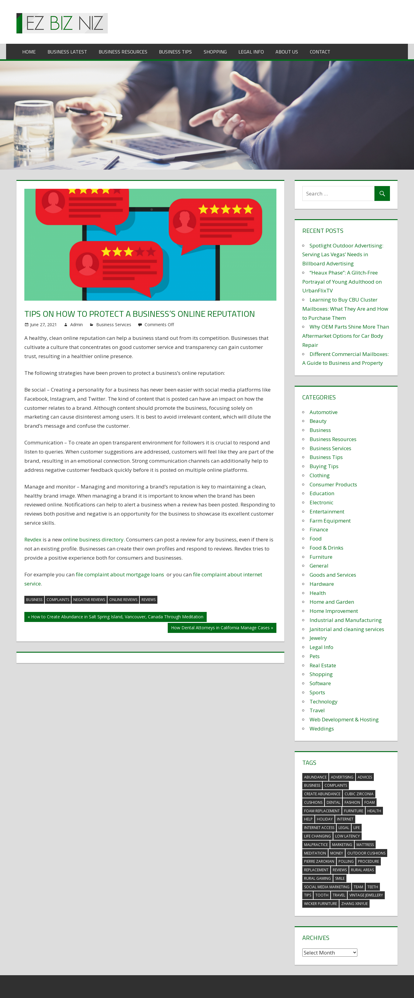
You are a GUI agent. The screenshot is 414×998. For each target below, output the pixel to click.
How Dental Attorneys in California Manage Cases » (222, 627)
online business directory (93, 539)
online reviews (123, 599)
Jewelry (318, 637)
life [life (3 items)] (356, 827)
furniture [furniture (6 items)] (353, 810)
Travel (317, 710)
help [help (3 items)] (308, 819)
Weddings (322, 728)
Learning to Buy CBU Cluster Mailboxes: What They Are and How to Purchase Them (345, 308)
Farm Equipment (330, 520)
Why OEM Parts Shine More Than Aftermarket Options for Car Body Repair (345, 335)
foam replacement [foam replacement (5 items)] (322, 810)
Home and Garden (332, 601)
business (34, 599)
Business (320, 429)
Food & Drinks (326, 547)
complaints (58, 599)
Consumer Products (333, 484)
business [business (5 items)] (312, 785)
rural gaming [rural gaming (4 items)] (317, 878)
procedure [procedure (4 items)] (368, 861)
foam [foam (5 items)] (369, 802)
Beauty (318, 420)
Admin (76, 324)
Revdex (32, 539)
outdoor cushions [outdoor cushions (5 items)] (366, 853)
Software (320, 683)
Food (316, 538)
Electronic (321, 502)
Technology (324, 701)
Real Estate (323, 665)
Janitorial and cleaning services (347, 629)
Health (318, 592)
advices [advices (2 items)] (365, 777)
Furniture (321, 556)
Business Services (113, 324)
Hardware (322, 583)
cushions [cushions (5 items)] (313, 802)
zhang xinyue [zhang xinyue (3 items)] (354, 903)
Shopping (215, 51)
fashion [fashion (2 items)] (352, 802)
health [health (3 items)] (374, 810)
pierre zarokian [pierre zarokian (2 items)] (319, 861)
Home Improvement (334, 610)
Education (322, 493)
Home (29, 51)
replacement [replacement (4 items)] (316, 869)
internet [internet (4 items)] (345, 819)
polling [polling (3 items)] (346, 861)
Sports (317, 692)
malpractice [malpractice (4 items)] (316, 844)
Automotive (324, 412)
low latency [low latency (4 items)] (347, 836)
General (319, 565)
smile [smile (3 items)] (340, 878)
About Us (286, 51)
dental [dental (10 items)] (333, 802)
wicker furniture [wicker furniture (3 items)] (320, 903)
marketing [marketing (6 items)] (342, 844)
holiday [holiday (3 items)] (325, 819)
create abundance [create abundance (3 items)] (322, 793)
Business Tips (175, 51)
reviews (149, 599)
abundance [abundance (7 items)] (315, 777)
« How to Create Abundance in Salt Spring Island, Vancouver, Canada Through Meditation (115, 617)
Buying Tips (324, 466)
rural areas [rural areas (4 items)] (362, 869)
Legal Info (251, 51)
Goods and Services (333, 574)
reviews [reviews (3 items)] (340, 869)
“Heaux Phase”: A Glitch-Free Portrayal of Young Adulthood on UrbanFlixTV (342, 281)
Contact (320, 51)
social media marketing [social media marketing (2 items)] (326, 886)
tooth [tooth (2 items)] (321, 895)
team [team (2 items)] (358, 886)
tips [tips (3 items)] (307, 895)
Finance (319, 529)
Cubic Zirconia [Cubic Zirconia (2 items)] (359, 793)
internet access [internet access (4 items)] (319, 827)
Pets (315, 656)
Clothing (320, 475)
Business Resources (123, 51)
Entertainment (327, 511)
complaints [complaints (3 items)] (336, 785)
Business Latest (67, 51)
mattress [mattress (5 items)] (365, 844)
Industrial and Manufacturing (346, 619)
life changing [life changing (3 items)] (317, 836)
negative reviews (89, 599)
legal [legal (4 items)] (344, 827)
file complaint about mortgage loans (120, 574)
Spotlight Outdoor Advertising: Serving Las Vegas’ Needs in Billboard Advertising (342, 254)
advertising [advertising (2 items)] (342, 777)
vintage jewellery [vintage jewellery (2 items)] (366, 895)
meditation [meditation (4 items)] (315, 853)
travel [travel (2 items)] (339, 895)
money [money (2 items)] (336, 853)
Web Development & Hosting (344, 719)
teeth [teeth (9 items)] (372, 886)
